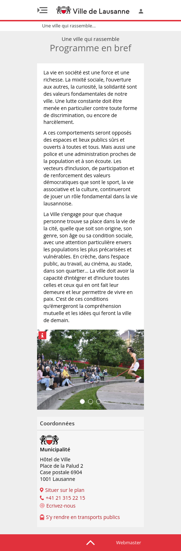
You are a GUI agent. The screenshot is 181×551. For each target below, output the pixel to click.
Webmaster (128, 542)
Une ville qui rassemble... (69, 25)
